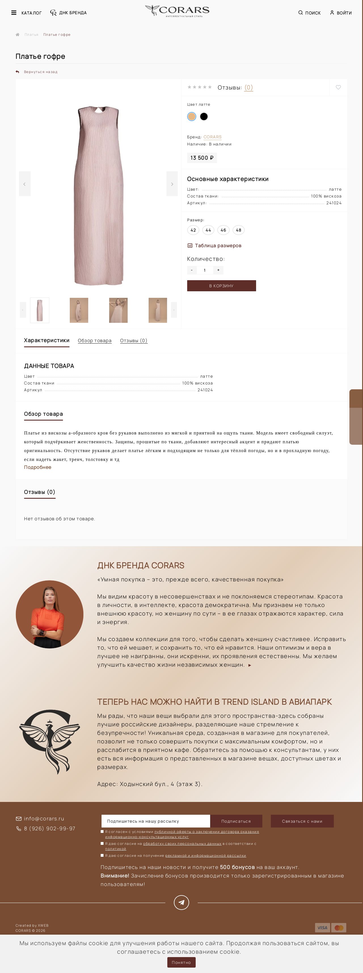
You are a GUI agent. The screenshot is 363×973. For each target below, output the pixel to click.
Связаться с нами (302, 821)
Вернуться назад (37, 71)
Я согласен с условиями (182, 834)
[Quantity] (205, 270)
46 (223, 230)
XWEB (43, 925)
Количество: (206, 259)
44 (208, 230)
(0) (249, 87)
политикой (115, 848)
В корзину (221, 285)
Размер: (196, 220)
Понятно (181, 962)
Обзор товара (95, 340)
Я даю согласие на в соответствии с (181, 846)
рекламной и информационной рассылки (205, 855)
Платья (32, 34)
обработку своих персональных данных (182, 843)
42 (193, 230)
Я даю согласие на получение (175, 855)
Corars (213, 137)
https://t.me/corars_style (181, 902)
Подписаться (236, 821)
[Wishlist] (338, 87)
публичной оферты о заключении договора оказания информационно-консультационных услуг (182, 834)
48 (238, 230)
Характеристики (46, 340)
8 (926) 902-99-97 (50, 828)
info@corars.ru (44, 818)
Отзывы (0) (134, 340)
